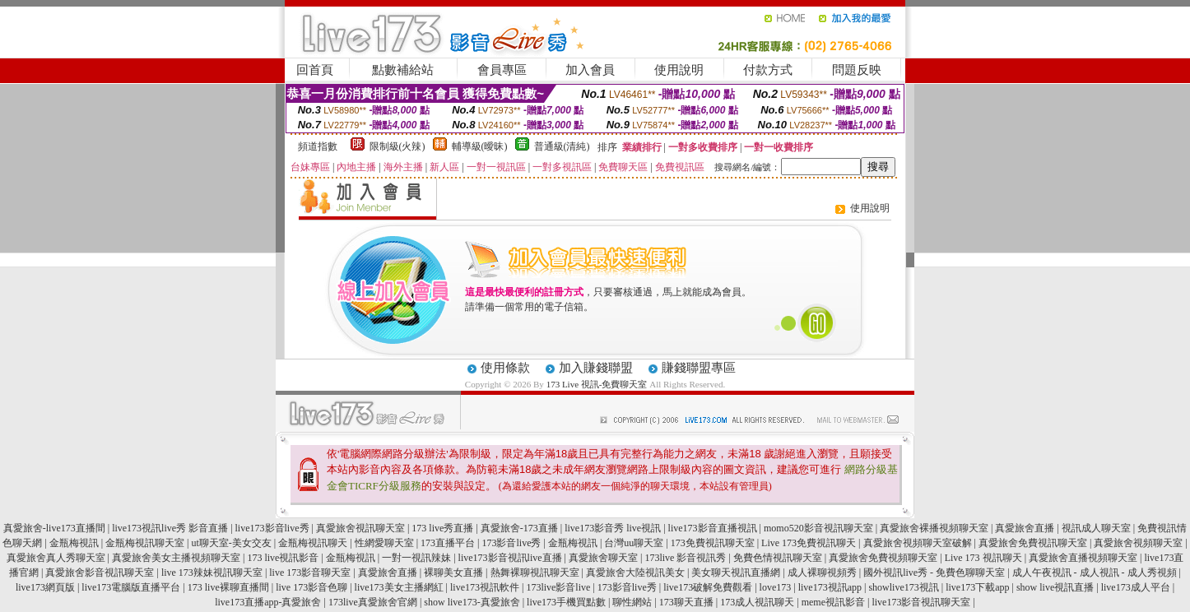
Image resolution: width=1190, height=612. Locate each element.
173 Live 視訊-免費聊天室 (597, 384)
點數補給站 (403, 69)
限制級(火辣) (397, 146)
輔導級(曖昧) (480, 146)
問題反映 (856, 69)
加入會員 (590, 69)
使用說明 (679, 69)
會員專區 (502, 69)
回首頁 (314, 69)
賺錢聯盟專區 (699, 367)
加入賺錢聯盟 (596, 367)
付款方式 (768, 69)
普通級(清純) (562, 146)
